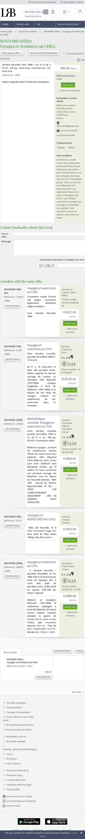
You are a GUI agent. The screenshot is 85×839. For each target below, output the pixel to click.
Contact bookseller (65, 135)
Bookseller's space (72, 2)
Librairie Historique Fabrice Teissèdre (67, 427)
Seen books (10, 655)
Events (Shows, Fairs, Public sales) (18, 721)
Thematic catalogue (14, 705)
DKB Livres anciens (66, 75)
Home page (5, 25)
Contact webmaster (14, 782)
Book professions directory (68, 25)
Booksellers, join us (14, 739)
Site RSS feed (11, 808)
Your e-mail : (5, 235)
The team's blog (12, 778)
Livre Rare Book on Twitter (17, 799)
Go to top (78, 695)
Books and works (23, 25)
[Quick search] (35, 11)
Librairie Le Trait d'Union (68, 568)
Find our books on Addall (16, 732)
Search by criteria (33, 16)
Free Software (13, 766)
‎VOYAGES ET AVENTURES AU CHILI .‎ (41, 522)
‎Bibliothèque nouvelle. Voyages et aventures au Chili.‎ (40, 425)
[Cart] (52, 11)
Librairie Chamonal (66, 351)
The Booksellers (44, 25)
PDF (81, 60)
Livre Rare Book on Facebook (19, 804)
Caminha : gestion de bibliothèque (19, 752)
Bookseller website (14, 744)
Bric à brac (11, 761)
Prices (9, 757)
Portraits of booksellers (18, 715)
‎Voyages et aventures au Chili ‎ (39, 350)
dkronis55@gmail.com (68, 125)
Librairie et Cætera (67, 294)
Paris (59, 79)
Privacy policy (11, 792)
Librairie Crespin (66, 521)
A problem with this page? (17, 787)
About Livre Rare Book (17, 773)
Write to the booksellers (42, 2)
